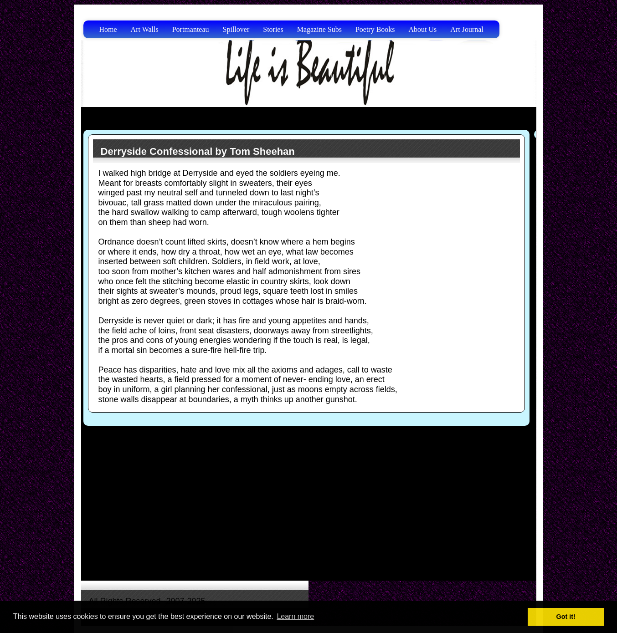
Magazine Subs (319, 29)
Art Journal (466, 29)
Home (108, 29)
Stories (273, 29)
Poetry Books (375, 29)
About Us (423, 29)
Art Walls (145, 29)
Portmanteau (190, 29)
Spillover (236, 29)
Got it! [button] (566, 616)
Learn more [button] (295, 616)
